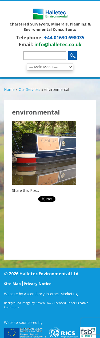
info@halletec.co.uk (58, 44)
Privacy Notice (37, 283)
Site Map (12, 283)
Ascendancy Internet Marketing (51, 293)
